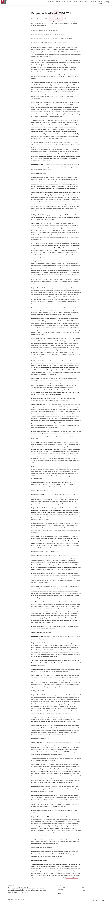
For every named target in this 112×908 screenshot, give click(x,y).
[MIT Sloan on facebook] (90, 903)
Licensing (83, 895)
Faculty (75, 1)
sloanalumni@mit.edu (72, 880)
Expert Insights (50, 1)
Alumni (69, 1)
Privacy (83, 896)
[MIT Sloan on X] (93, 903)
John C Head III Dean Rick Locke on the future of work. (39, 5)
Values (58, 1)
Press (83, 890)
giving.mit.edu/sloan (48, 878)
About (81, 1)
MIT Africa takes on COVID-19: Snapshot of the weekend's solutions (49, 45)
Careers (83, 891)
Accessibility (84, 893)
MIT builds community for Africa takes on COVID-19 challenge (48, 37)
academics (101, 1)
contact (100, 5)
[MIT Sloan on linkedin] (102, 903)
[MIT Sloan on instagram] (99, 903)
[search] (106, 5)
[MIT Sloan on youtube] (96, 904)
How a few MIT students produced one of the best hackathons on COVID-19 (51, 41)
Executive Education (90, 1)
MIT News (71, 273)
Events (63, 1)
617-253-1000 (60, 896)
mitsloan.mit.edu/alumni (49, 871)
